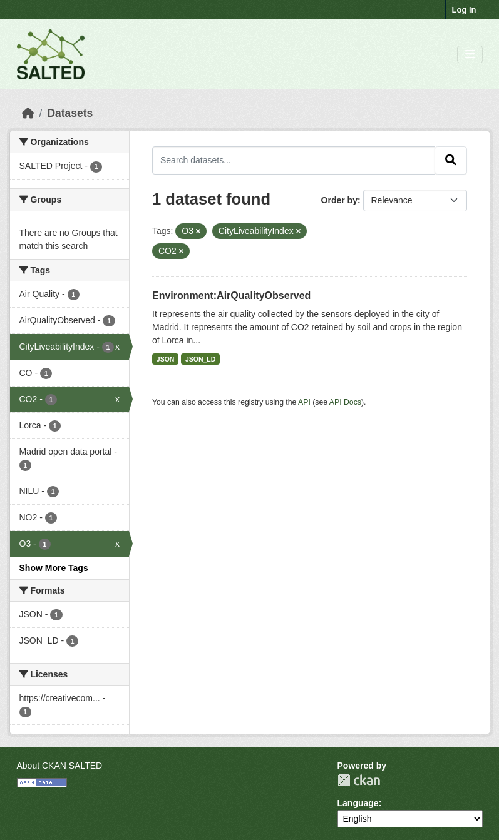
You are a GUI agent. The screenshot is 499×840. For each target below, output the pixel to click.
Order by (339, 200)
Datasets (70, 113)
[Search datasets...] (293, 160)
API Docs (345, 402)
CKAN (358, 780)
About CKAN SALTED (60, 766)
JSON (166, 359)
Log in (464, 9)
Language (358, 803)
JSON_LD (200, 359)
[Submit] (451, 160)
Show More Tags (53, 568)
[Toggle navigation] (470, 55)
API (304, 402)
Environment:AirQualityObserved (231, 295)
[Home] (28, 113)
